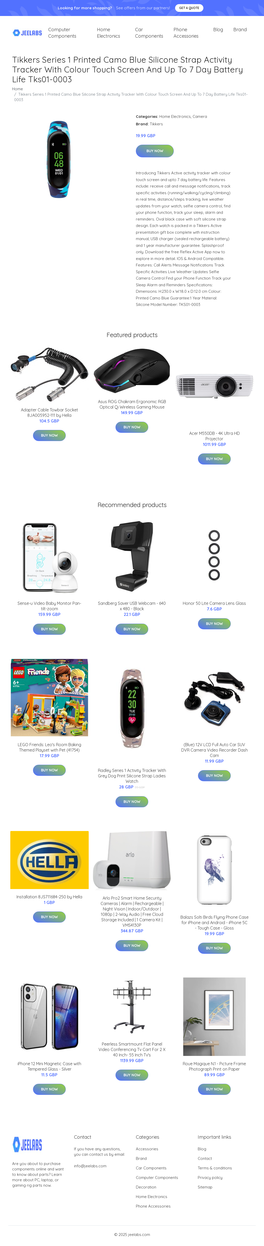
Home (17, 91)
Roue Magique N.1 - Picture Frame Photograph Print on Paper (214, 1069)
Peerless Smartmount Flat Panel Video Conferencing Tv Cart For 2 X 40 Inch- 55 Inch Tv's (132, 1052)
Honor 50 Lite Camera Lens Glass (214, 606)
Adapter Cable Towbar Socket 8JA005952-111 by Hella (49, 415)
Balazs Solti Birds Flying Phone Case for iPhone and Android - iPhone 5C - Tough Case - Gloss (214, 925)
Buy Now (154, 153)
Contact (205, 1161)
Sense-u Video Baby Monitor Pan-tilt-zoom (49, 609)
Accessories (147, 1151)
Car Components (149, 34)
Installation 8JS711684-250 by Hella (49, 899)
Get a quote (189, 8)
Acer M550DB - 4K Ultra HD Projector (214, 438)
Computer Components (62, 34)
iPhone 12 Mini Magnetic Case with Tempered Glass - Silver (49, 1069)
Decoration (146, 1189)
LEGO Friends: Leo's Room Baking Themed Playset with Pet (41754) (49, 750)
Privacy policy (210, 1180)
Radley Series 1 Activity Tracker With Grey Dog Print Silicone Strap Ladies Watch (132, 779)
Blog (218, 31)
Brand (240, 31)
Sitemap (205, 1189)
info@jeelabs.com (90, 1168)
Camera (200, 119)
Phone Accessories (186, 34)
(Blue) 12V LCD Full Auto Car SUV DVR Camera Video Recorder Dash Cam (214, 753)
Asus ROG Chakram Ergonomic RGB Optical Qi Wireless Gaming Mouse (132, 407)
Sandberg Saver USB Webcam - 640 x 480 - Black (132, 609)
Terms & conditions (215, 1170)
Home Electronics (108, 34)
